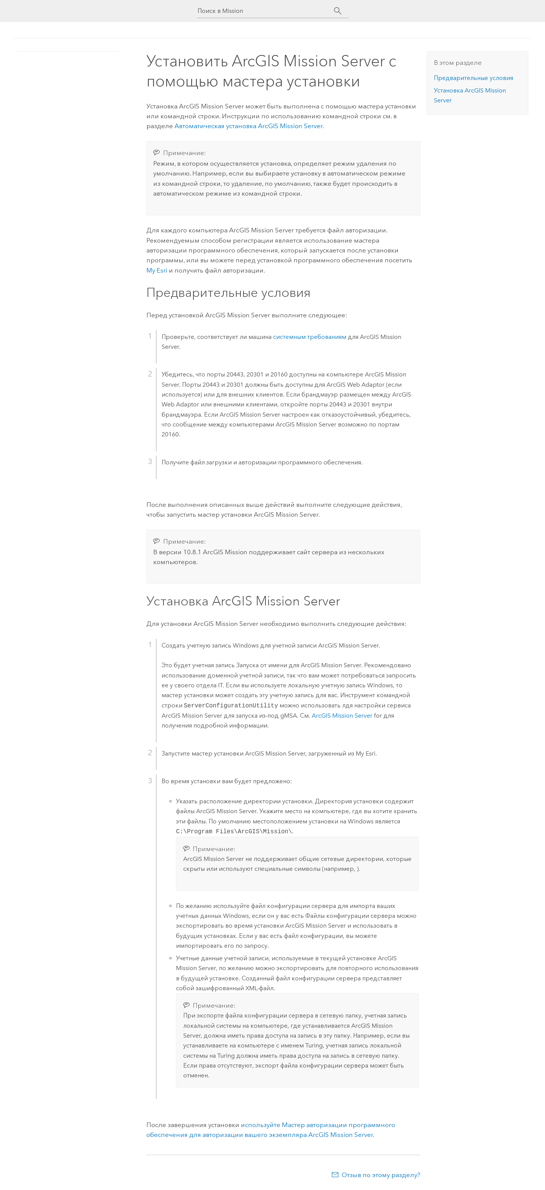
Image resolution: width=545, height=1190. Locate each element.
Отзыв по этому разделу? (381, 1175)
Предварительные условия (473, 78)
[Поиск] (338, 11)
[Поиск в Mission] (266, 11)
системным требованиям (309, 336)
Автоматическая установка (248, 126)
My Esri (156, 270)
